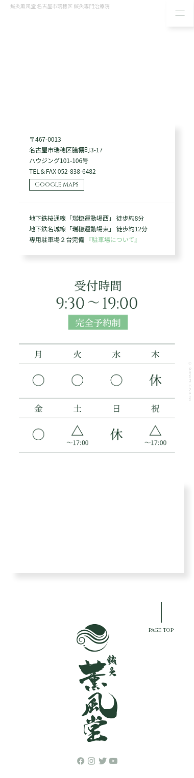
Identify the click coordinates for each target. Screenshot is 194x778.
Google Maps (57, 184)
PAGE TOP (161, 629)
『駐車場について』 (113, 239)
